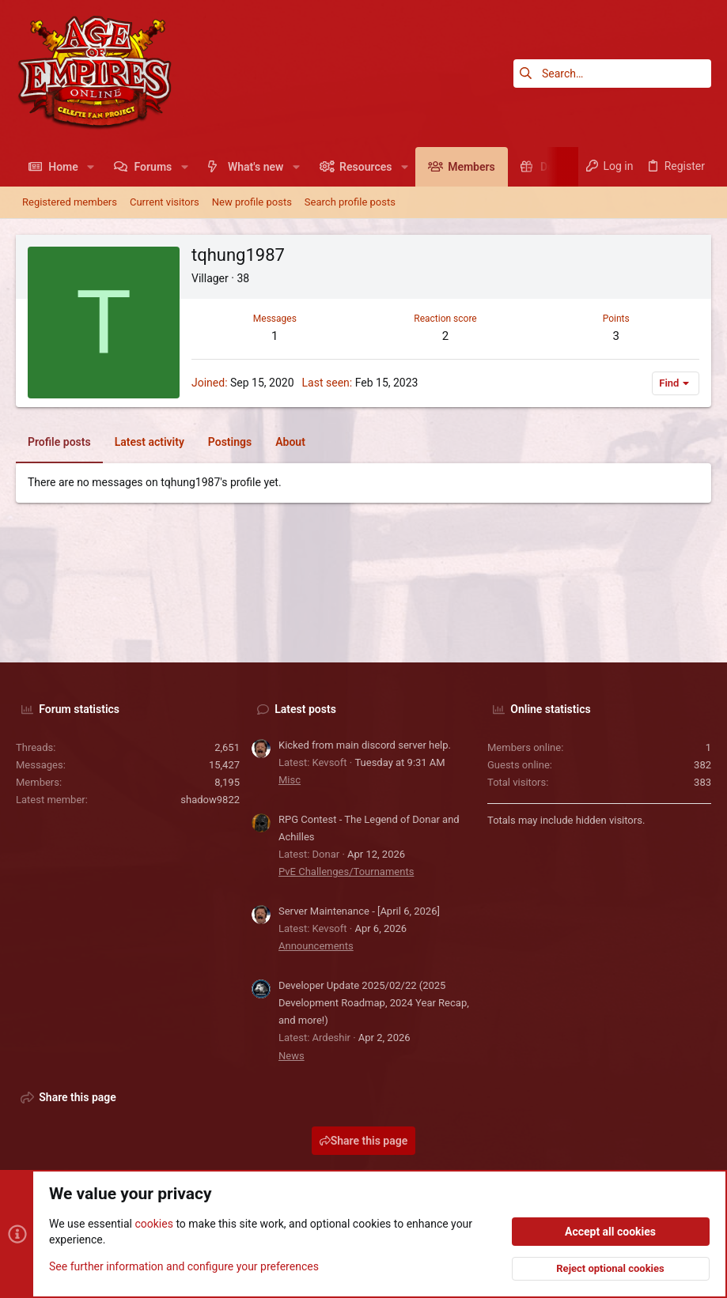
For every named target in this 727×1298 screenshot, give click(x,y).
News (291, 1056)
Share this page (364, 1140)
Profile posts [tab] (59, 442)
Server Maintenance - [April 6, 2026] (359, 911)
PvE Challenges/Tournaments (346, 871)
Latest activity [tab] (149, 442)
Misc (289, 780)
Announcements (316, 946)
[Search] (612, 73)
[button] (90, 167)
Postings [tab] (230, 442)
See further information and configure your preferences (184, 1265)
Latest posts (305, 709)
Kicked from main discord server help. (364, 745)
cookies (153, 1223)
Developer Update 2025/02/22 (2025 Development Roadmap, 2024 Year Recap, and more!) (373, 1002)
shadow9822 (210, 800)
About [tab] (290, 442)
